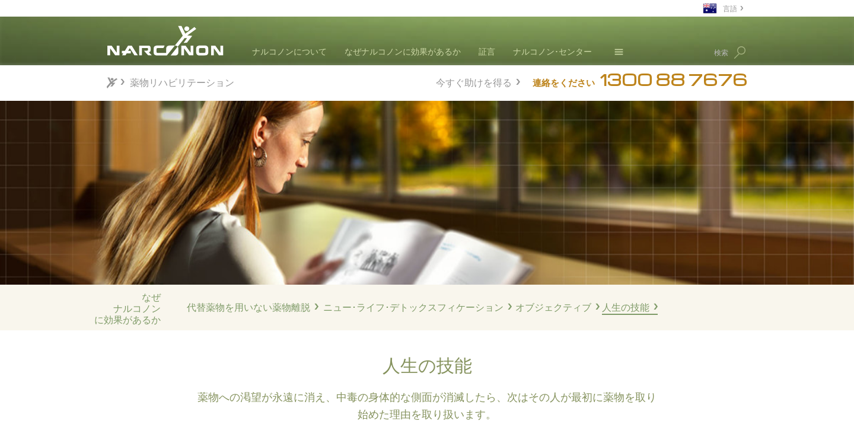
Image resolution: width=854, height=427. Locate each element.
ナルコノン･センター (552, 51)
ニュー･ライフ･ (413, 307)
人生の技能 (625, 307)
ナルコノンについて (289, 51)
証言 (487, 51)
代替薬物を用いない (248, 307)
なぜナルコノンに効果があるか (403, 51)
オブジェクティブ (553, 307)
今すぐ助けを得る (474, 81)
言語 (730, 8)
